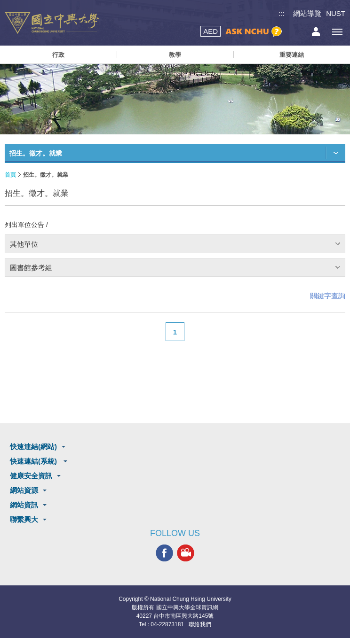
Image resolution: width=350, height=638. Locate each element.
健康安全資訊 (31, 476)
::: (281, 13)
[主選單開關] (337, 31)
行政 (58, 54)
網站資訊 (24, 505)
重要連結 (291, 54)
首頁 (10, 174)
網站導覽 (307, 13)
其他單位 (24, 244)
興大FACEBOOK (164, 553)
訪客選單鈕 (316, 31)
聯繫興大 (24, 519)
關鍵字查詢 (327, 296)
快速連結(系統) (34, 461)
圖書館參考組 (31, 268)
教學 (175, 54)
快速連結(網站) (33, 447)
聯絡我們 (200, 624)
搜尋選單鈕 (294, 31)
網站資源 (24, 490)
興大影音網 (185, 553)
